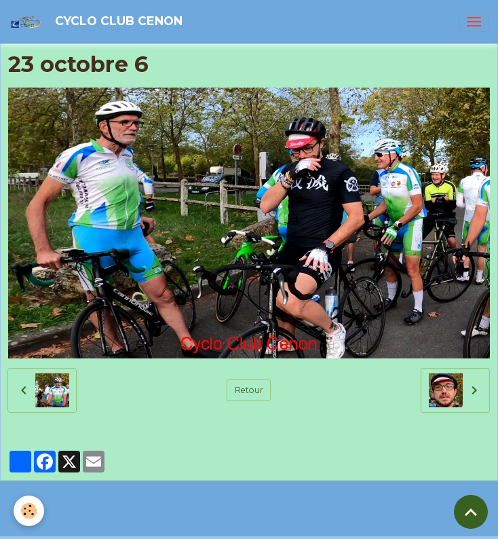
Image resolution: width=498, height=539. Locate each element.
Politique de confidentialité (204, 523)
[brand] (98, 21)
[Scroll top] (471, 512)
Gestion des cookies (308, 523)
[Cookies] (29, 511)
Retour (249, 390)
